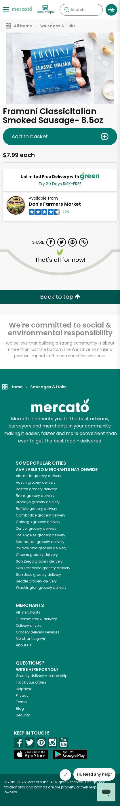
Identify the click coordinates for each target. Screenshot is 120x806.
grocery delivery (38, 475)
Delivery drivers (29, 625)
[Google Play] (70, 754)
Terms (21, 701)
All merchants (28, 612)
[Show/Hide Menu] (6, 9)
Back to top (60, 297)
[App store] (31, 754)
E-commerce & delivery (36, 618)
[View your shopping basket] (111, 10)
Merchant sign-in (31, 638)
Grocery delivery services (37, 632)
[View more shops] (45, 9)
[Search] (81, 10)
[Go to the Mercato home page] (22, 8)
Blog (20, 708)
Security (23, 715)
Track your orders (31, 682)
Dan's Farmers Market (55, 204)
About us (23, 645)
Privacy (22, 695)
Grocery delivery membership (41, 675)
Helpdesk (24, 688)
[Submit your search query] (67, 10)
